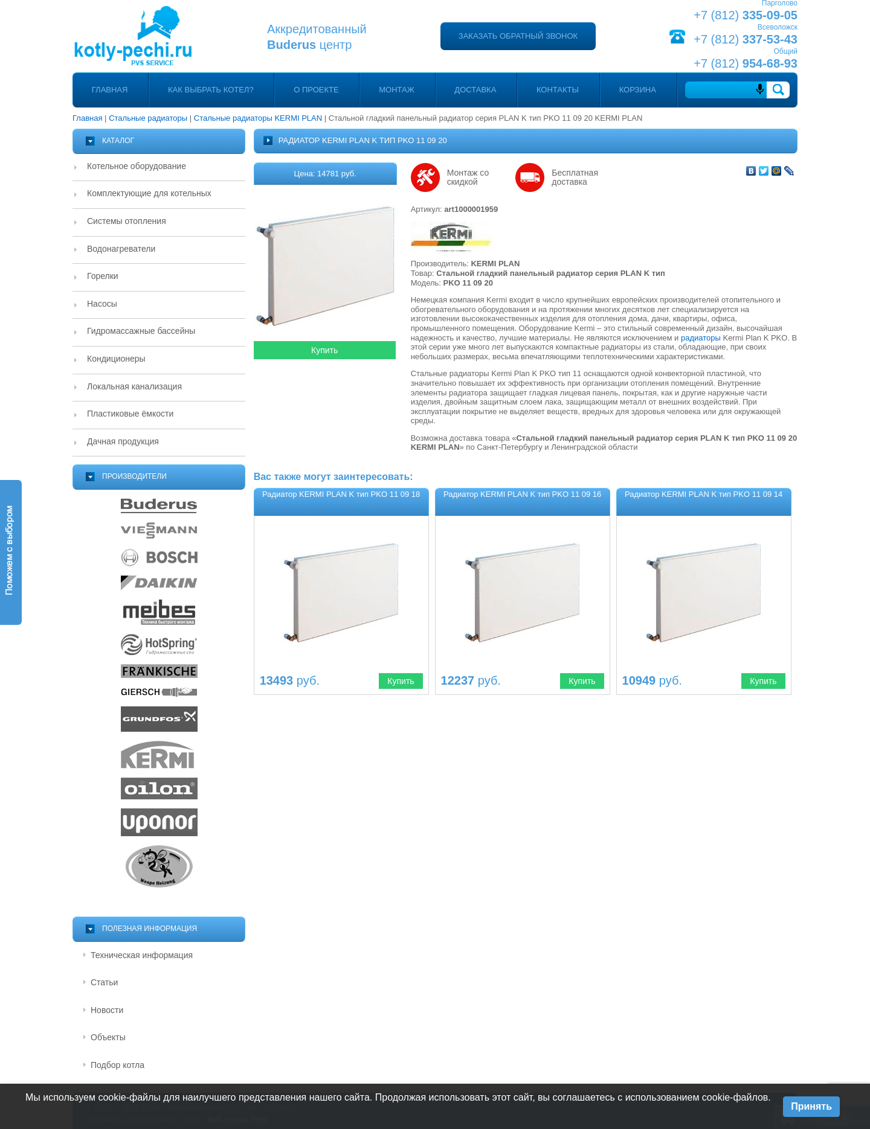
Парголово (780, 3)
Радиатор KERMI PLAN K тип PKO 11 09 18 (341, 494)
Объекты (108, 1037)
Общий (786, 51)
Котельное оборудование (136, 166)
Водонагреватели (121, 249)
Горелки (102, 276)
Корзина (637, 89)
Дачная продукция (123, 441)
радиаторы (701, 337)
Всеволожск (778, 27)
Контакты (557, 89)
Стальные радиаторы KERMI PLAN (258, 118)
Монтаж (396, 89)
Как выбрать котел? (211, 89)
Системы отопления (126, 221)
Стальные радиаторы (148, 118)
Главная (110, 89)
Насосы (102, 304)
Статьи (104, 982)
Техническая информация (142, 955)
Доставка (475, 89)
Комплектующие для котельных (149, 193)
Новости (107, 1010)
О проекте (316, 89)
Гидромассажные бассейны (141, 331)
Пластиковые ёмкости (130, 413)
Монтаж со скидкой (468, 177)
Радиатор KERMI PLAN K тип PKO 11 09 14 (703, 494)
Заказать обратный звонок (518, 35)
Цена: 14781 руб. (325, 173)
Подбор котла (117, 1065)
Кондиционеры (116, 358)
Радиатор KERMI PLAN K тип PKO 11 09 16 (522, 494)
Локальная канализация (134, 386)
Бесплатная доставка (575, 177)
